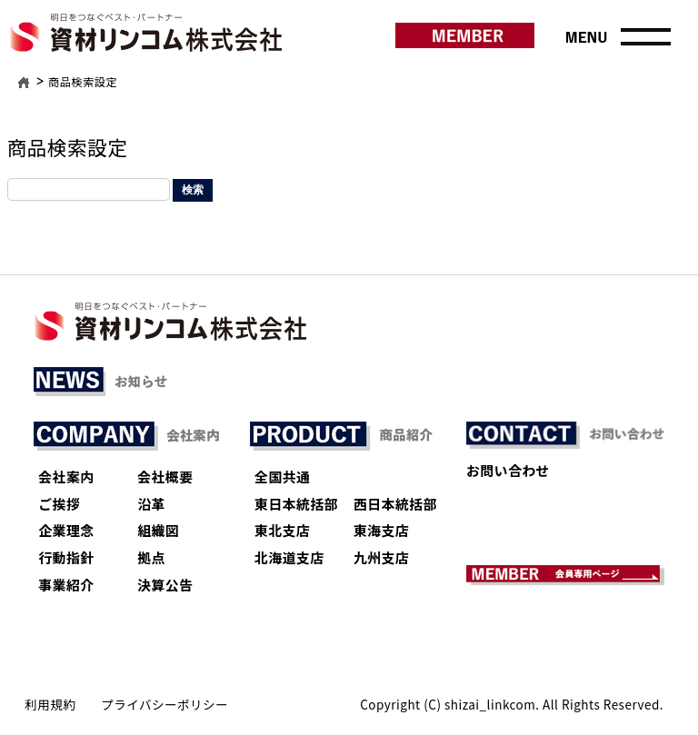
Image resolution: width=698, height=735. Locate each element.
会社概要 (165, 476)
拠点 (151, 557)
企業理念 (66, 530)
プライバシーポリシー (164, 704)
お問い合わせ (508, 470)
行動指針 (66, 557)
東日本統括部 (296, 503)
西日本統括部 (395, 503)
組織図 (158, 530)
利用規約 (50, 704)
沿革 (151, 503)
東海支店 (381, 530)
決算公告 (165, 584)
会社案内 (66, 476)
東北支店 (282, 530)
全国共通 (282, 476)
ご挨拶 (59, 503)
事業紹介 (66, 584)
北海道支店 (289, 557)
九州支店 (381, 557)
